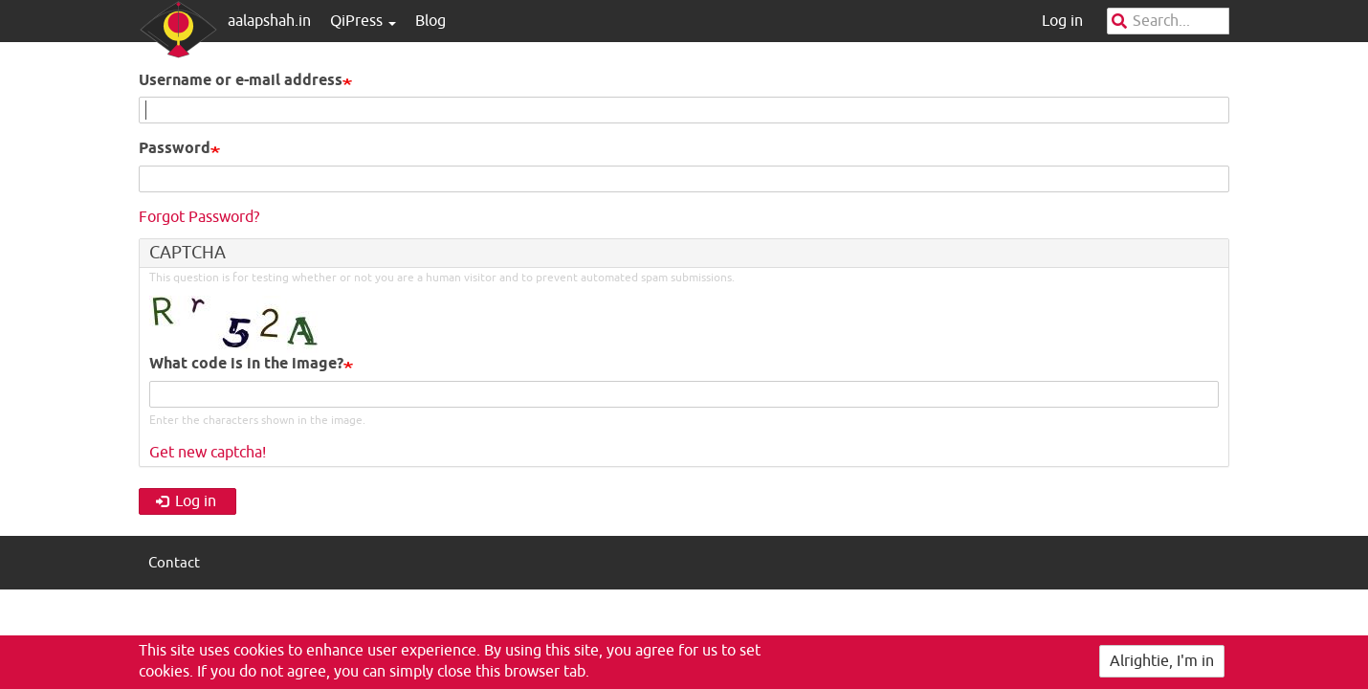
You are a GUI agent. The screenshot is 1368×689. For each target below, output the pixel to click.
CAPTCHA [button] (187, 252)
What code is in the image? (246, 364)
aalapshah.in (269, 21)
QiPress (363, 21)
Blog (430, 21)
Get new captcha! (207, 452)
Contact (174, 563)
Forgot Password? (199, 217)
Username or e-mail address (240, 81)
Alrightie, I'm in (1162, 662)
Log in (1062, 21)
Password (174, 149)
